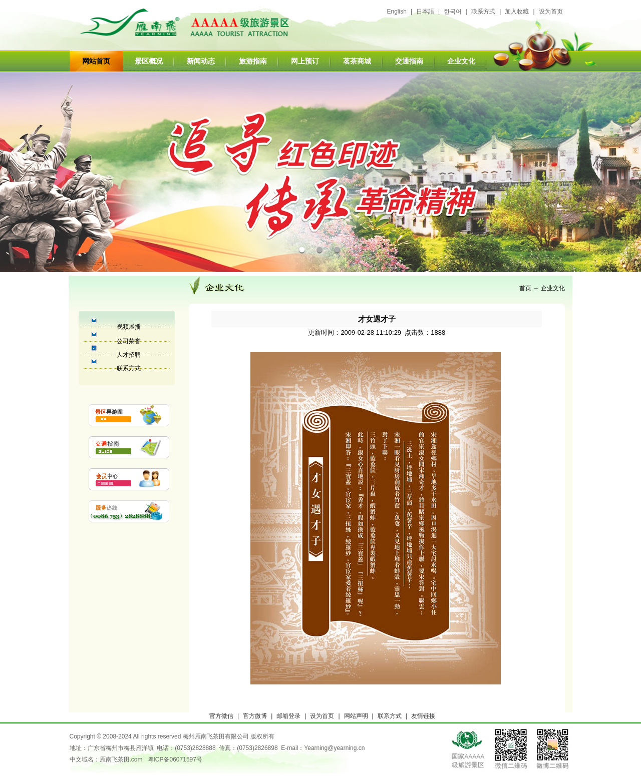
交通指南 (409, 61)
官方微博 (255, 715)
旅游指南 (253, 61)
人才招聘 (129, 354)
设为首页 (551, 11)
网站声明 (356, 715)
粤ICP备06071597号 (175, 759)
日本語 (425, 11)
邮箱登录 (288, 715)
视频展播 (129, 326)
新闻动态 (201, 61)
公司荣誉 (129, 341)
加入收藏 (517, 11)
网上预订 (305, 61)
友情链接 (423, 715)
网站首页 (96, 61)
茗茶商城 (357, 61)
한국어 (453, 11)
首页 (525, 288)
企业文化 (461, 61)
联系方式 (483, 11)
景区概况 (149, 61)
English (397, 11)
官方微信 (221, 715)
